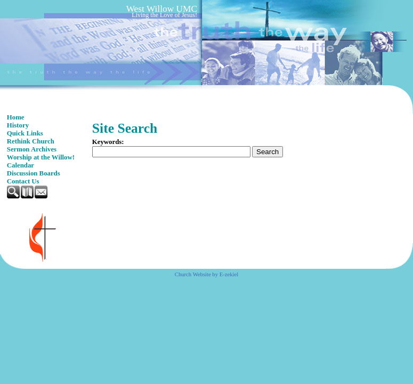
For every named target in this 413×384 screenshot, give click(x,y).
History (18, 125)
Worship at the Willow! (41, 157)
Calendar (20, 165)
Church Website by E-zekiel (206, 274)
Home (16, 117)
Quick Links (25, 133)
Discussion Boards (33, 173)
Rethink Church (30, 141)
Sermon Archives (31, 149)
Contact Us (23, 181)
